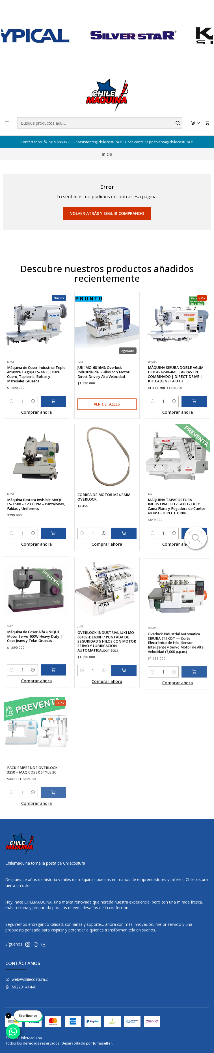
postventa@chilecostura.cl (168, 141)
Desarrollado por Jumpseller (86, 1043)
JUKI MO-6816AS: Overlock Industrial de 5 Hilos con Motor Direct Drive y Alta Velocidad (103, 386)
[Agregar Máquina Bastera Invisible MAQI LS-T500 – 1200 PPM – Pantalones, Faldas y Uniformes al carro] (53, 560)
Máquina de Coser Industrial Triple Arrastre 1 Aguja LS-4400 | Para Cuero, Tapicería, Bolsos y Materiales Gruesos (36, 383)
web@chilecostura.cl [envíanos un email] (27, 979)
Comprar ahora (36, 420)
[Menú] (6, 123)
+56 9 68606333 (59, 141)
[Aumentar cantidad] (33, 409)
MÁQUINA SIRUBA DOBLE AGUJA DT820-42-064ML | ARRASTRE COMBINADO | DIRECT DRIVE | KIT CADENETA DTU (175, 396)
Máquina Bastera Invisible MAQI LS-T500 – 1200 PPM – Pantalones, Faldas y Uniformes (36, 531)
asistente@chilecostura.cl (98, 141)
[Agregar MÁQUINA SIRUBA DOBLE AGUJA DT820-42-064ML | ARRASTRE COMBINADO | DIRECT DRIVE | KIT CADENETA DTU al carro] (194, 423)
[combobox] (99, 123)
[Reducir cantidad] (11, 409)
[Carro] (207, 123)
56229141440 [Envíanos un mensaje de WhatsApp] (20, 987)
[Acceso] (195, 123)
